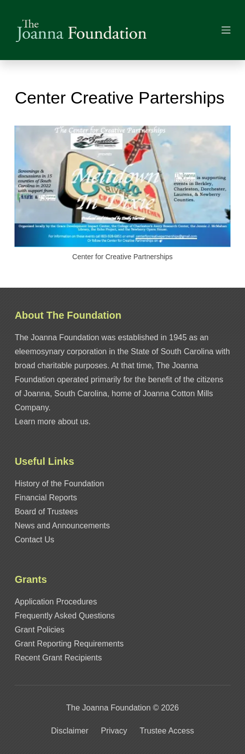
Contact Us (34, 539)
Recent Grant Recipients (58, 657)
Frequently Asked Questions (64, 615)
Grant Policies (39, 629)
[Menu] (226, 30)
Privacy (114, 730)
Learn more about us (51, 421)
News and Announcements (62, 525)
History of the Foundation (59, 483)
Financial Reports (45, 497)
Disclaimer (69, 730)
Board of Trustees (46, 511)
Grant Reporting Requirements (69, 643)
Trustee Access (167, 730)
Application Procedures (55, 601)
